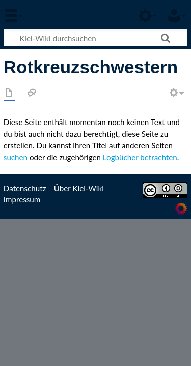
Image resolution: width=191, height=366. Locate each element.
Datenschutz (25, 188)
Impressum (22, 199)
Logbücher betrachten (140, 157)
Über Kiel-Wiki (79, 188)
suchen (16, 157)
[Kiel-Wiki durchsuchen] (95, 37)
